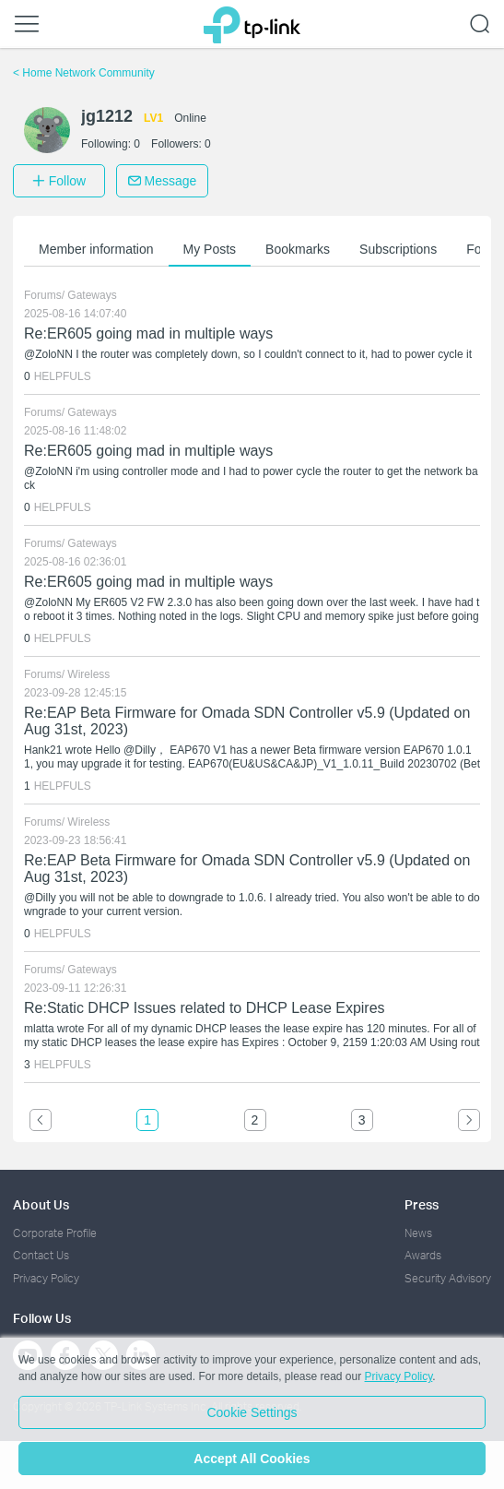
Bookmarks (297, 249)
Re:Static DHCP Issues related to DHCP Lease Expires (204, 1008)
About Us (41, 1204)
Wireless (88, 674)
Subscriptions (398, 249)
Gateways (91, 295)
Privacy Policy (46, 1278)
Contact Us (41, 1255)
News (418, 1233)
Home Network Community (84, 72)
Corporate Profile (55, 1233)
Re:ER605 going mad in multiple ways (148, 333)
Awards (422, 1255)
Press (421, 1204)
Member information (96, 249)
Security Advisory (447, 1278)
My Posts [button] (210, 249)
